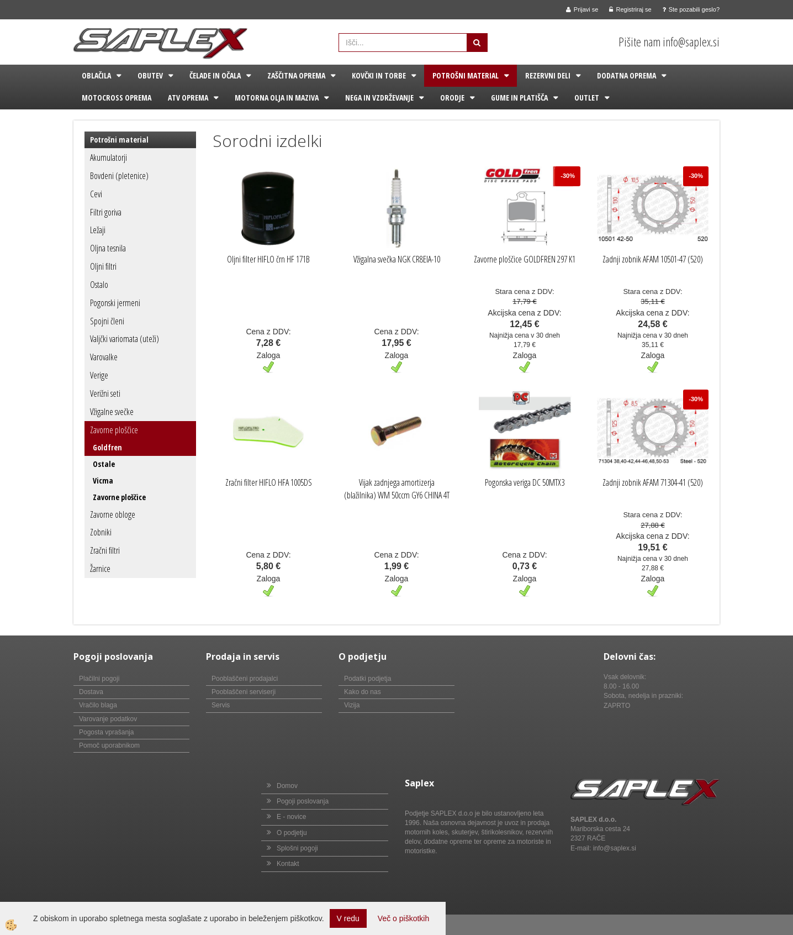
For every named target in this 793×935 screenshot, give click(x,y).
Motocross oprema (116, 97)
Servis (221, 705)
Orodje (452, 97)
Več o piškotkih (403, 918)
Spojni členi (107, 321)
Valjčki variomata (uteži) (124, 339)
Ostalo (99, 285)
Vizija (352, 705)
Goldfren (107, 447)
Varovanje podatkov (108, 719)
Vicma (103, 480)
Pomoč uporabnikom (109, 745)
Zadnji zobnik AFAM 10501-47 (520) (652, 259)
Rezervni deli (547, 75)
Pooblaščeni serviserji (244, 692)
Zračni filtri (105, 550)
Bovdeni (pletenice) (119, 176)
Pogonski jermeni (115, 303)
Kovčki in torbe (379, 75)
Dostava (91, 692)
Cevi (96, 194)
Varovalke (104, 357)
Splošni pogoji (297, 848)
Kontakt (288, 864)
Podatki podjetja (367, 678)
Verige (99, 375)
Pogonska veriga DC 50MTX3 (524, 482)
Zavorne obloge (112, 514)
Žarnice (100, 569)
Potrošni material (465, 75)
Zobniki (101, 532)
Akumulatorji (108, 157)
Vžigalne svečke (112, 412)
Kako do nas (362, 692)
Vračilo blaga (98, 705)
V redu (348, 918)
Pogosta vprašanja (106, 732)
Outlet (586, 97)
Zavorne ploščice (114, 430)
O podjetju (292, 833)
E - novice (291, 817)
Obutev (150, 75)
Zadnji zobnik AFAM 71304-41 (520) (652, 482)
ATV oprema (188, 97)
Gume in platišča (519, 97)
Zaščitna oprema (296, 75)
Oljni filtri (103, 266)
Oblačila (96, 75)
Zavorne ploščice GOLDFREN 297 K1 (524, 259)
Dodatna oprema (626, 75)
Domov (287, 786)
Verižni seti (105, 393)
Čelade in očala (215, 75)
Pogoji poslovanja (303, 801)
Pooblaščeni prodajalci (245, 678)
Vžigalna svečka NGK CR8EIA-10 (396, 259)
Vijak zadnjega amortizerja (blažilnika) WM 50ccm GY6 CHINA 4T (397, 488)
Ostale (104, 464)
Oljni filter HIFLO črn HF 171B (268, 259)
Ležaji (97, 230)
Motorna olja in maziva (277, 97)
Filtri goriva (105, 212)
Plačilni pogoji (99, 678)
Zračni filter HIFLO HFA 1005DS (268, 482)
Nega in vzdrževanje (379, 97)
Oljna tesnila (108, 248)
